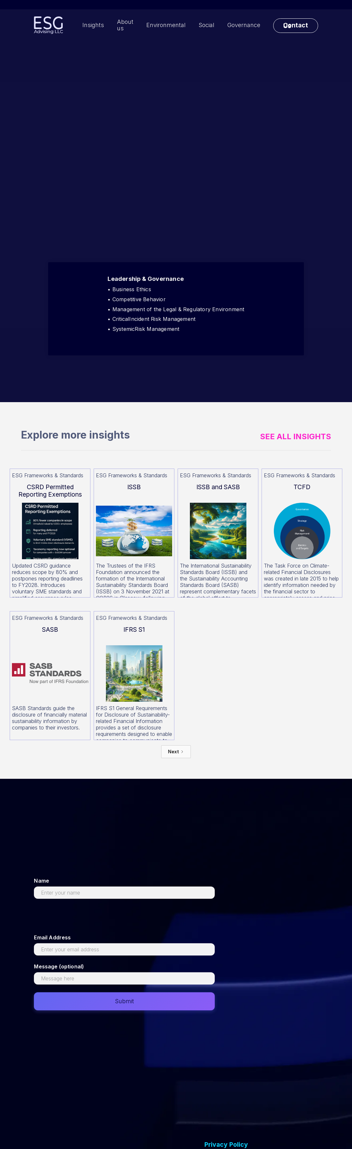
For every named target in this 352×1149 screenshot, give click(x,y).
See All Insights (295, 436)
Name (41, 880)
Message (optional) (59, 966)
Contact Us (295, 25)
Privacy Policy (226, 1144)
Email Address (52, 937)
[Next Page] (176, 751)
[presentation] (83, 919)
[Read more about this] (50, 533)
